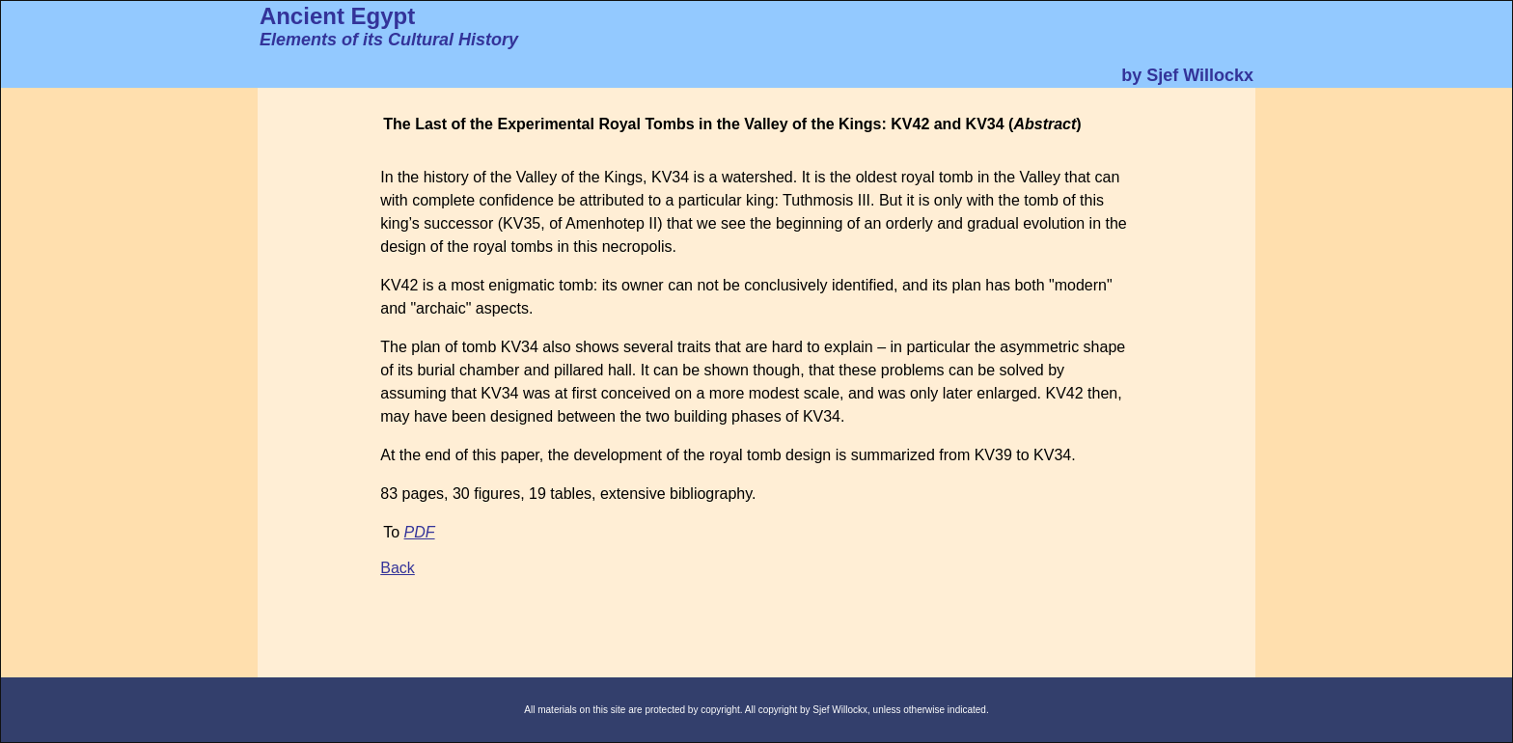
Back (397, 568)
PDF (419, 532)
